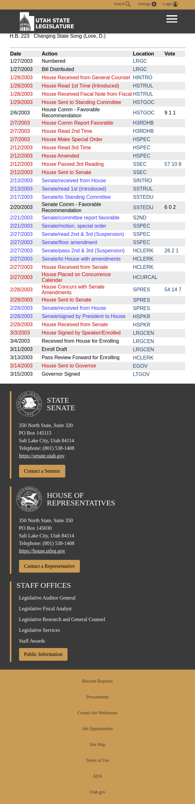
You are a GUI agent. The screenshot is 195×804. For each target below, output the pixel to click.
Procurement (97, 697)
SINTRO (142, 180)
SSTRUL (143, 188)
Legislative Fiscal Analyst (45, 608)
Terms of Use (97, 760)
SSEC (140, 164)
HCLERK (143, 250)
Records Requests (97, 681)
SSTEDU (143, 197)
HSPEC (141, 139)
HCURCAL (145, 277)
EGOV (140, 366)
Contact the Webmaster (97, 712)
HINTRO (142, 77)
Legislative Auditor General (47, 597)
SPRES (141, 289)
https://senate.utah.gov (42, 455)
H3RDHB (143, 123)
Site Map (97, 744)
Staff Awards (32, 641)
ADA (97, 776)
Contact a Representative (49, 566)
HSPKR (141, 316)
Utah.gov (97, 792)
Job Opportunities (97, 728)
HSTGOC (143, 102)
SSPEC (141, 226)
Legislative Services (39, 630)
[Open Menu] (171, 19)
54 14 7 (173, 289)
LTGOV (141, 374)
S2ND (139, 217)
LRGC (140, 61)
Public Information (43, 654)
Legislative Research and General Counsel (62, 619)
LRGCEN (143, 333)
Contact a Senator (42, 471)
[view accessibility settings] (147, 4)
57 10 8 (173, 164)
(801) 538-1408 (59, 448)
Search (122, 4)
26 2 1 (172, 250)
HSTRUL (143, 85)
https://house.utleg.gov (42, 551)
